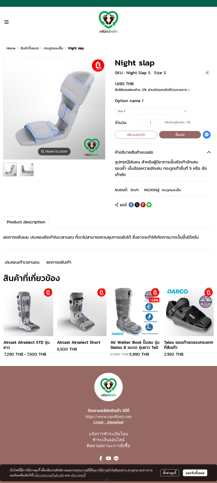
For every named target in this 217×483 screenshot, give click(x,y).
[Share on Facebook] (131, 204)
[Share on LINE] (149, 204)
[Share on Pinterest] (143, 204)
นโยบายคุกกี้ (78, 475)
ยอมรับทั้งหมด (195, 473)
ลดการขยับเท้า (58, 262)
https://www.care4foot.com (108, 416)
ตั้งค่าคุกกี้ (169, 473)
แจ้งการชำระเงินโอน (108, 433)
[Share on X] (137, 204)
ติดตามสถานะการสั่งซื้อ (108, 445)
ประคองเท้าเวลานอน (22, 262)
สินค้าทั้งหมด (30, 48)
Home (11, 48)
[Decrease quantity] (143, 122)
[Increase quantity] (158, 122)
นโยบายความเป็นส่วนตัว (49, 475)
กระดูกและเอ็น (53, 48)
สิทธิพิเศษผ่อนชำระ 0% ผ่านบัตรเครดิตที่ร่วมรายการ (152, 89)
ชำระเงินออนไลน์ (108, 439)
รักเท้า (135, 189)
